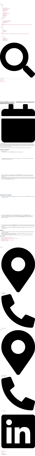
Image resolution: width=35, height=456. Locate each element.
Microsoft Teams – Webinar (4, 240)
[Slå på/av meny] (0, 4)
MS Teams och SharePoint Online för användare (7, 237)
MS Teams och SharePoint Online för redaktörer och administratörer (9, 238)
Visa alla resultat (2, 81)
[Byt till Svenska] (1, 82)
